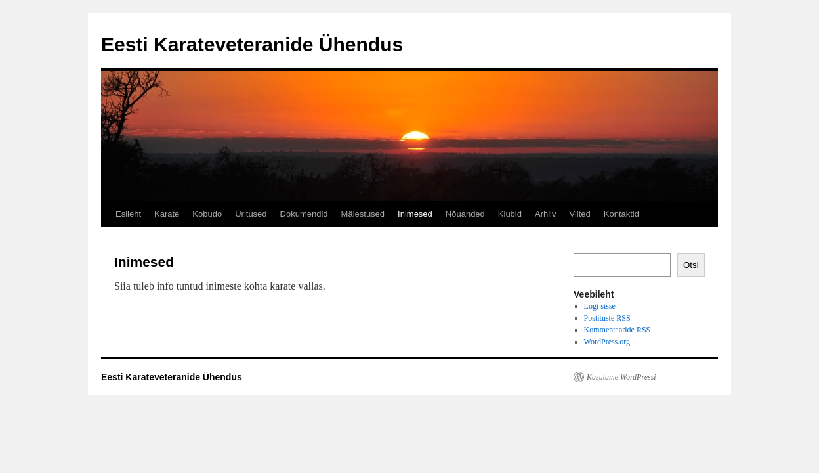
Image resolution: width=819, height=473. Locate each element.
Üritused (250, 214)
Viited (579, 214)
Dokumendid (304, 214)
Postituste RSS (607, 318)
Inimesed (415, 214)
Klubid (510, 214)
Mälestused (363, 214)
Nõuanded (465, 214)
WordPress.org (607, 341)
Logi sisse (600, 306)
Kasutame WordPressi (621, 377)
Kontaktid (621, 214)
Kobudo (207, 214)
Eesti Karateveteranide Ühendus (252, 44)
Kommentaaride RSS (617, 329)
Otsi (691, 265)
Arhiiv (545, 214)
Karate (166, 214)
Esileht (128, 214)
